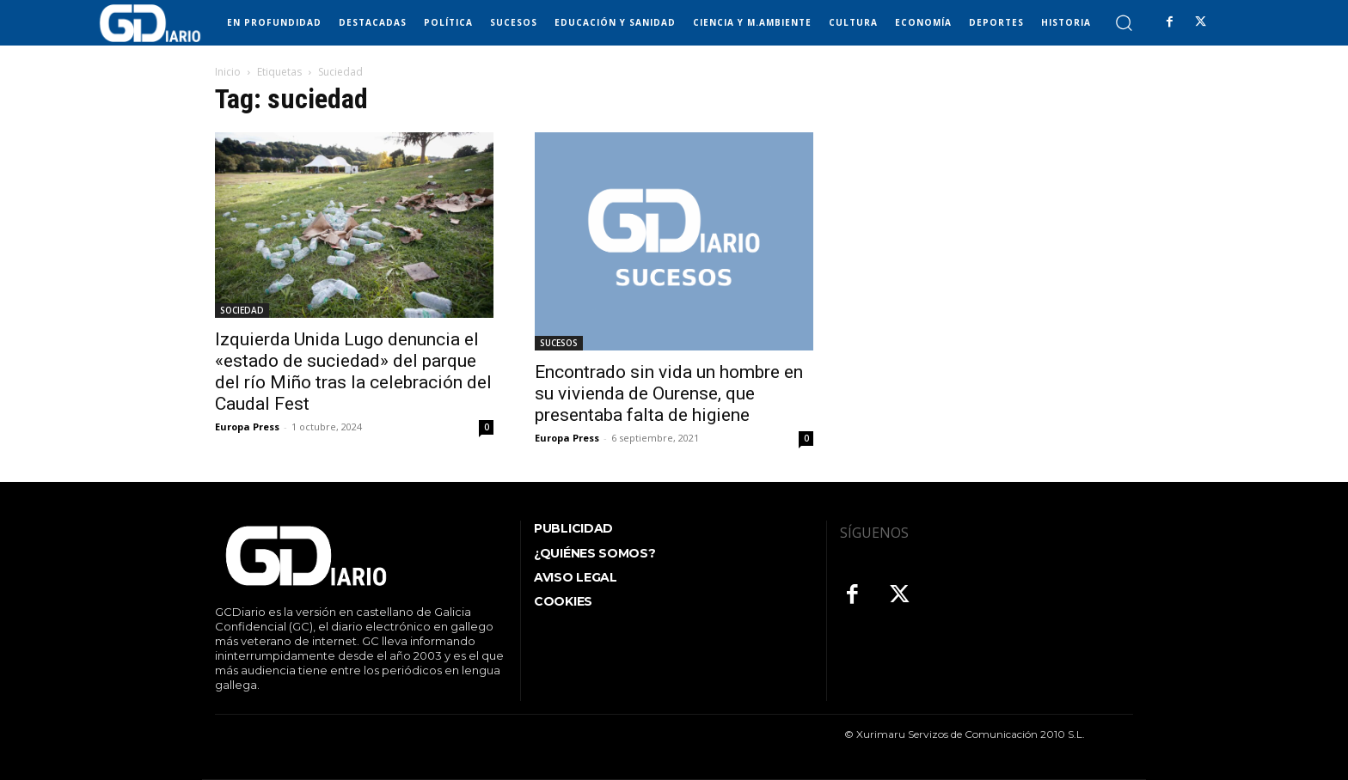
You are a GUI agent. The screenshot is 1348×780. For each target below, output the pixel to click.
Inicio (228, 71)
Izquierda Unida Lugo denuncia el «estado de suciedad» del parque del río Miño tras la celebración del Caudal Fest (353, 371)
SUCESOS (559, 343)
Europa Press (247, 426)
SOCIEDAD (242, 310)
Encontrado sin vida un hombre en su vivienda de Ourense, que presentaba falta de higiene (669, 393)
